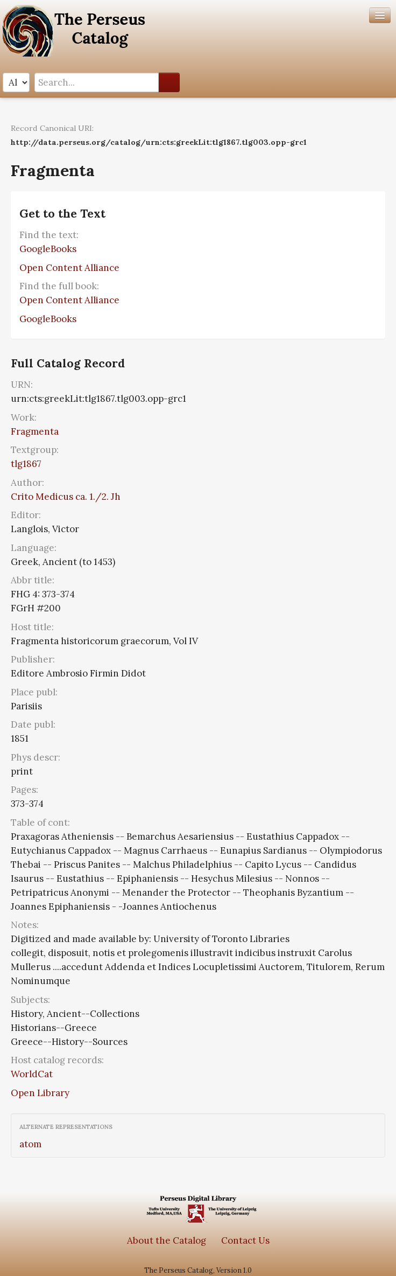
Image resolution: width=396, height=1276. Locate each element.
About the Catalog (166, 1240)
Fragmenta (35, 431)
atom (30, 1144)
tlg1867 (26, 464)
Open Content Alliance (69, 268)
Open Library (40, 1093)
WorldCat (32, 1074)
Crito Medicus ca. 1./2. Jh (66, 497)
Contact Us (245, 1240)
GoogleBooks (47, 249)
